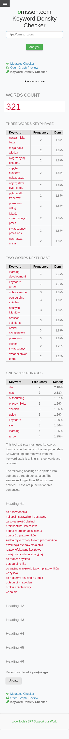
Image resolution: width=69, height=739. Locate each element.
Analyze (34, 47)
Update (13, 680)
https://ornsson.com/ (34, 81)
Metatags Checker (20, 63)
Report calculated (27, 672)
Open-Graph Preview (22, 67)
